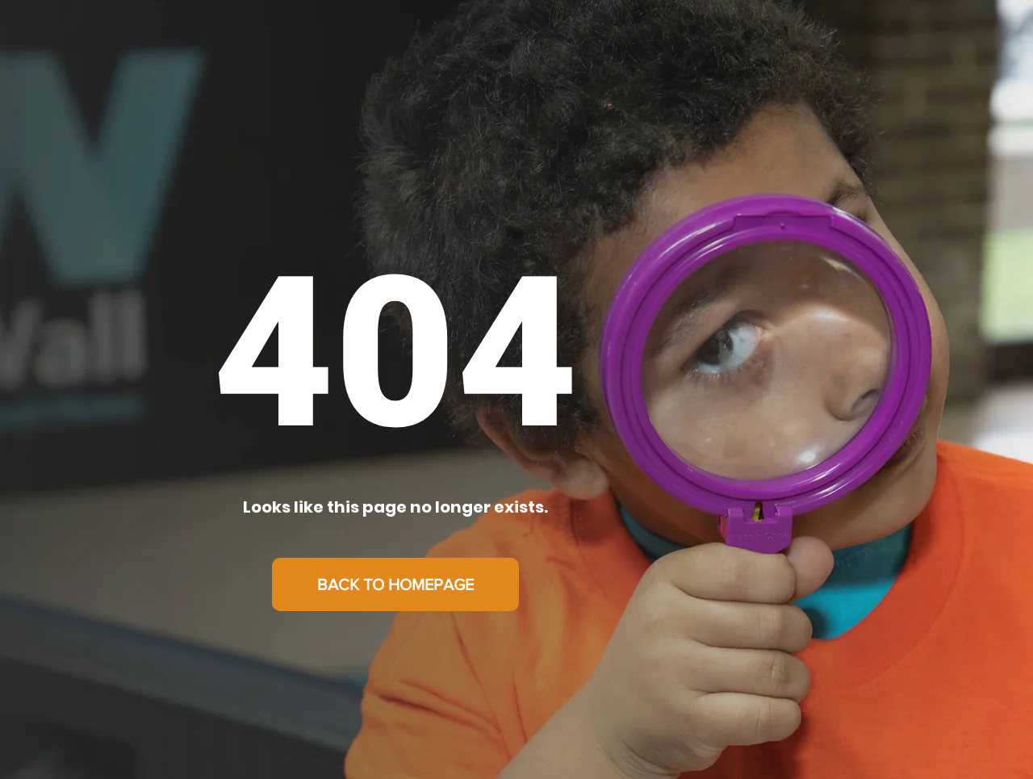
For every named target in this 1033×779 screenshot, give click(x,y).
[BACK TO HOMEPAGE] (395, 584)
